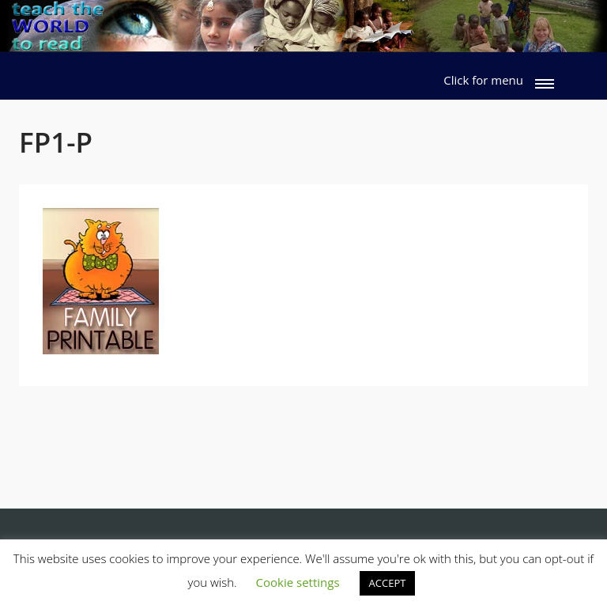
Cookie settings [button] (298, 582)
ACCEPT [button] (387, 583)
